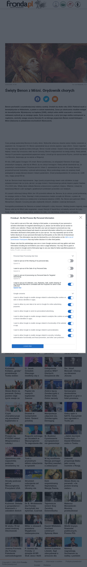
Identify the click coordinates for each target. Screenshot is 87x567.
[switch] (71, 260)
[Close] (81, 218)
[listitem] (43, 256)
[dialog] (43, 283)
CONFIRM (28, 346)
